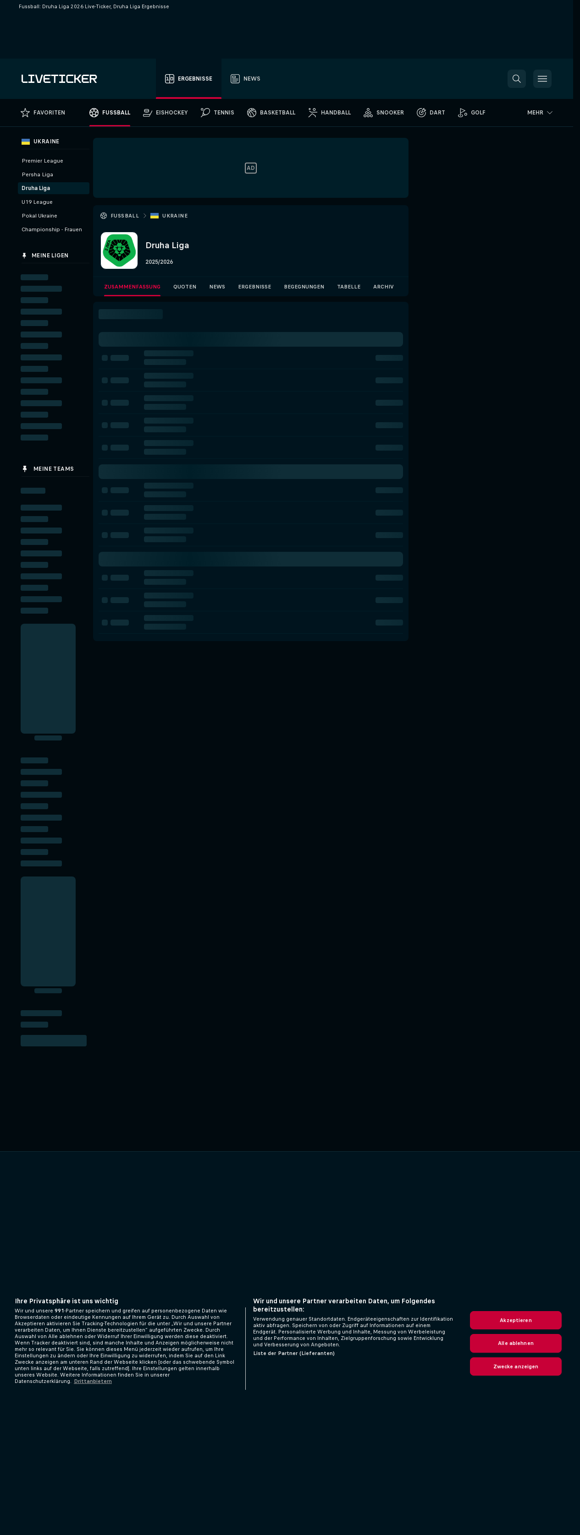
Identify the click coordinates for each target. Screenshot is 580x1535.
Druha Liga (36, 188)
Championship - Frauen (52, 229)
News (217, 286)
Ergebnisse (254, 286)
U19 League (37, 202)
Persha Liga (37, 174)
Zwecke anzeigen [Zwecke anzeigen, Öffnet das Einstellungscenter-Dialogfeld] (516, 1366)
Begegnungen (304, 286)
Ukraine (175, 215)
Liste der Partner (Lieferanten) (294, 1353)
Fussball (124, 215)
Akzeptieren (515, 1320)
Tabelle (348, 286)
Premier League (42, 160)
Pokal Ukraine (39, 215)
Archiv (383, 286)
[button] (517, 79)
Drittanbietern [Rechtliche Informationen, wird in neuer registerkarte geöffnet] (93, 1381)
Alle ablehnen (516, 1343)
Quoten (184, 286)
